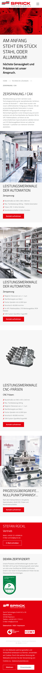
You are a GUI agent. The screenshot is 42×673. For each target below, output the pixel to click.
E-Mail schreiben (12, 543)
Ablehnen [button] (9, 667)
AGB (14, 625)
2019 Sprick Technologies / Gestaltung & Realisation (21, 642)
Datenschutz (7, 625)
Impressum (21, 625)
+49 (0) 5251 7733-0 (15, 619)
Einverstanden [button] (25, 667)
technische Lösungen (20, 81)
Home (5, 81)
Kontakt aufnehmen (13, 216)
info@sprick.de (13, 621)
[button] (38, 4)
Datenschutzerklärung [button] (20, 660)
